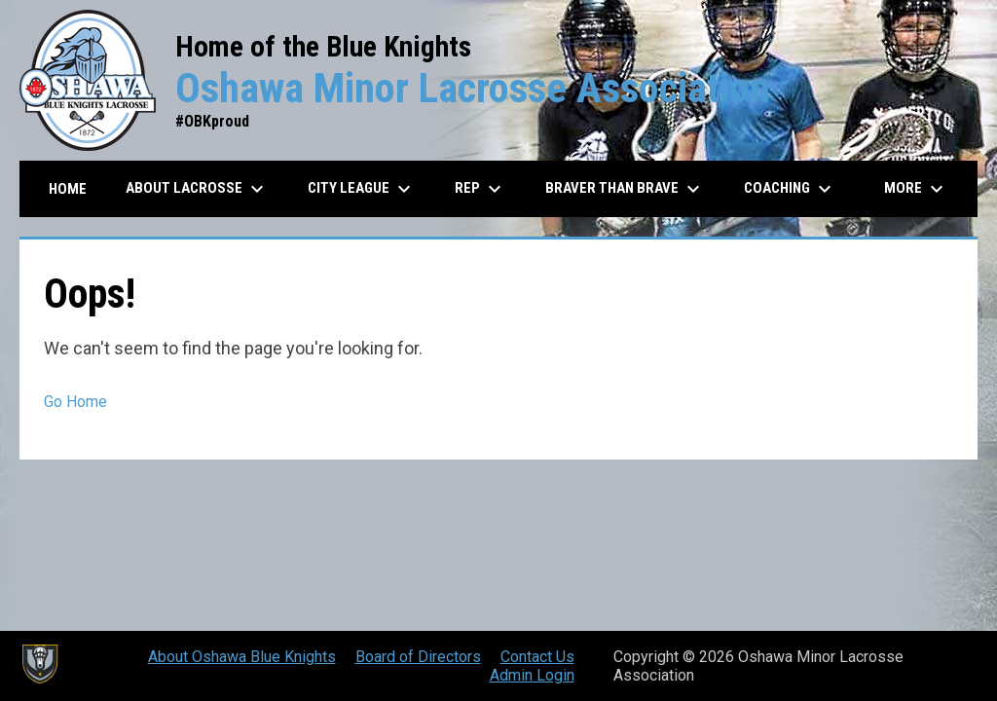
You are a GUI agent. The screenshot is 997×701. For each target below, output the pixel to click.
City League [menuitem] (362, 189)
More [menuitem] (916, 189)
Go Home (75, 401)
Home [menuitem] (68, 189)
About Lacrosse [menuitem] (197, 189)
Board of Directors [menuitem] (418, 656)
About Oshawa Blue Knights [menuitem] (242, 656)
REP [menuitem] (480, 189)
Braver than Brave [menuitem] (625, 189)
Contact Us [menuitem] (537, 656)
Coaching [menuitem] (790, 189)
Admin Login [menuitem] (532, 675)
